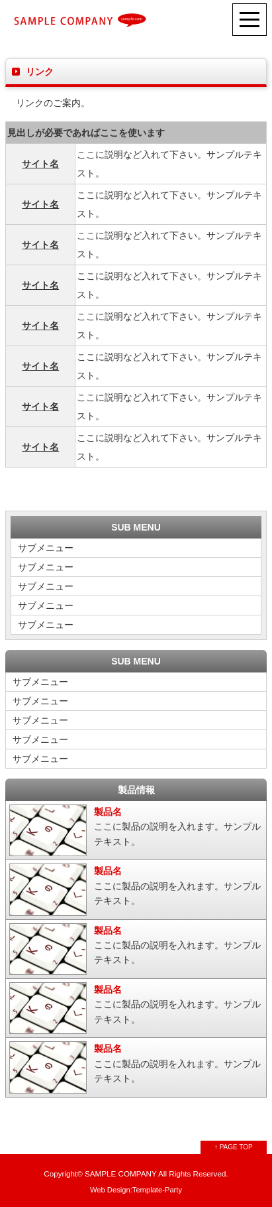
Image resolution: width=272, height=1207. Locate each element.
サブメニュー (45, 547)
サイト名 (40, 164)
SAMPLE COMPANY (120, 1173)
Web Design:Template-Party (136, 1190)
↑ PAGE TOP (233, 1147)
